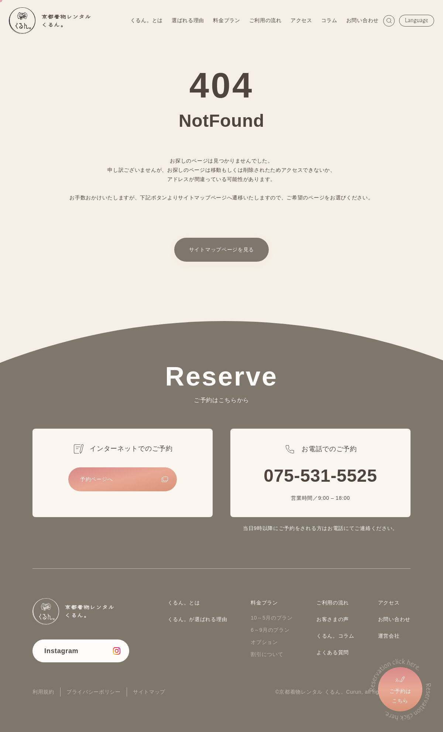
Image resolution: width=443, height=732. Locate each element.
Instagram (61, 651)
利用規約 (43, 692)
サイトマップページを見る (221, 249)
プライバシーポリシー (93, 692)
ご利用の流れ (265, 20)
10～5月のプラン (272, 618)
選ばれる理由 (188, 20)
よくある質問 (332, 652)
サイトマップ (149, 692)
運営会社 (389, 636)
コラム (329, 20)
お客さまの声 (332, 619)
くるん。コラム (335, 636)
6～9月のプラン (270, 630)
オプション (264, 642)
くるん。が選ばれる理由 (197, 619)
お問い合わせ (362, 20)
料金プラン (226, 20)
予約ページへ (96, 479)
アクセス (301, 20)
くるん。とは (146, 20)
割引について (267, 654)
